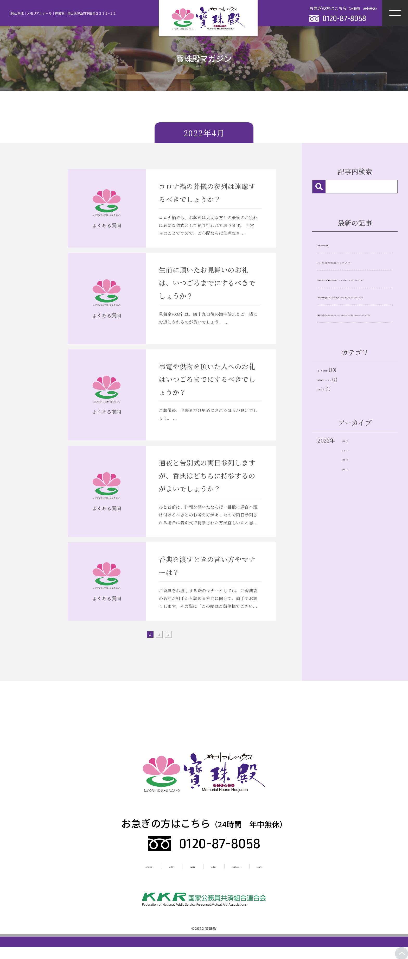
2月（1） (353, 534)
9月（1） (353, 503)
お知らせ (328, 449)
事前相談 (184, 865)
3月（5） (353, 523)
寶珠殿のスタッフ (338, 436)
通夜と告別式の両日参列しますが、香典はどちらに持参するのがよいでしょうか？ (353, 357)
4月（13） (354, 513)
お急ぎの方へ (111, 865)
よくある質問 (333, 423)
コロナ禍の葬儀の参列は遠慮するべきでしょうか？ (353, 264)
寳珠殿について (260, 865)
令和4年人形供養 (335, 244)
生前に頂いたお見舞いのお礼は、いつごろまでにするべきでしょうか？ (353, 293)
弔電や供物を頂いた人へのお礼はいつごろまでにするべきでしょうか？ (353, 325)
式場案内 (150, 865)
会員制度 (219, 865)
